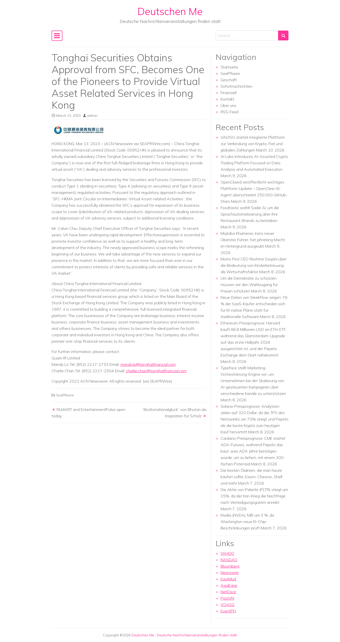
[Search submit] (283, 35)
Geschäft (229, 79)
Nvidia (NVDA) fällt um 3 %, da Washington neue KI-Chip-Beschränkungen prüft (247, 521)
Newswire (230, 572)
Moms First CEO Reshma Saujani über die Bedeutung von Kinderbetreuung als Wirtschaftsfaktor (253, 265)
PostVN (227, 598)
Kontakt (227, 99)
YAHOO (227, 553)
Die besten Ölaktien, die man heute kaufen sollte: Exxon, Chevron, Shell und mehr (251, 477)
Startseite (229, 67)
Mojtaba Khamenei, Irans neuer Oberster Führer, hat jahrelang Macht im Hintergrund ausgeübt (253, 240)
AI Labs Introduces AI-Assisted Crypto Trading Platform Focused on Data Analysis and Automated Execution (254, 163)
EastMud (228, 578)
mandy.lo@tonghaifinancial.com (148, 364)
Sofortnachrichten (236, 86)
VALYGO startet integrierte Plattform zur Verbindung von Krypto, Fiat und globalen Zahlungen (253, 143)
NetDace (228, 591)
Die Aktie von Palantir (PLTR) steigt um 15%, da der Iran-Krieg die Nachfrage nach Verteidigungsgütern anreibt (254, 496)
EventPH (228, 610)
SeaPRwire (65, 395)
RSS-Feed (229, 111)
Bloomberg (230, 566)
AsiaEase (229, 585)
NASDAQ (229, 559)
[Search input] (247, 35)
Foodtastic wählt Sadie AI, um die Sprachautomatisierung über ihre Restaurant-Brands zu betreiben (250, 214)
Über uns (228, 105)
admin (92, 115)
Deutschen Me (170, 11)
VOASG (227, 604)
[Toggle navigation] (57, 36)
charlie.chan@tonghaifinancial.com (156, 370)
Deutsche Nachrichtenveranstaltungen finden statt (197, 635)
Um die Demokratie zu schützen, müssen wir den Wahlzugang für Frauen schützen (249, 284)
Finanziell (228, 92)
